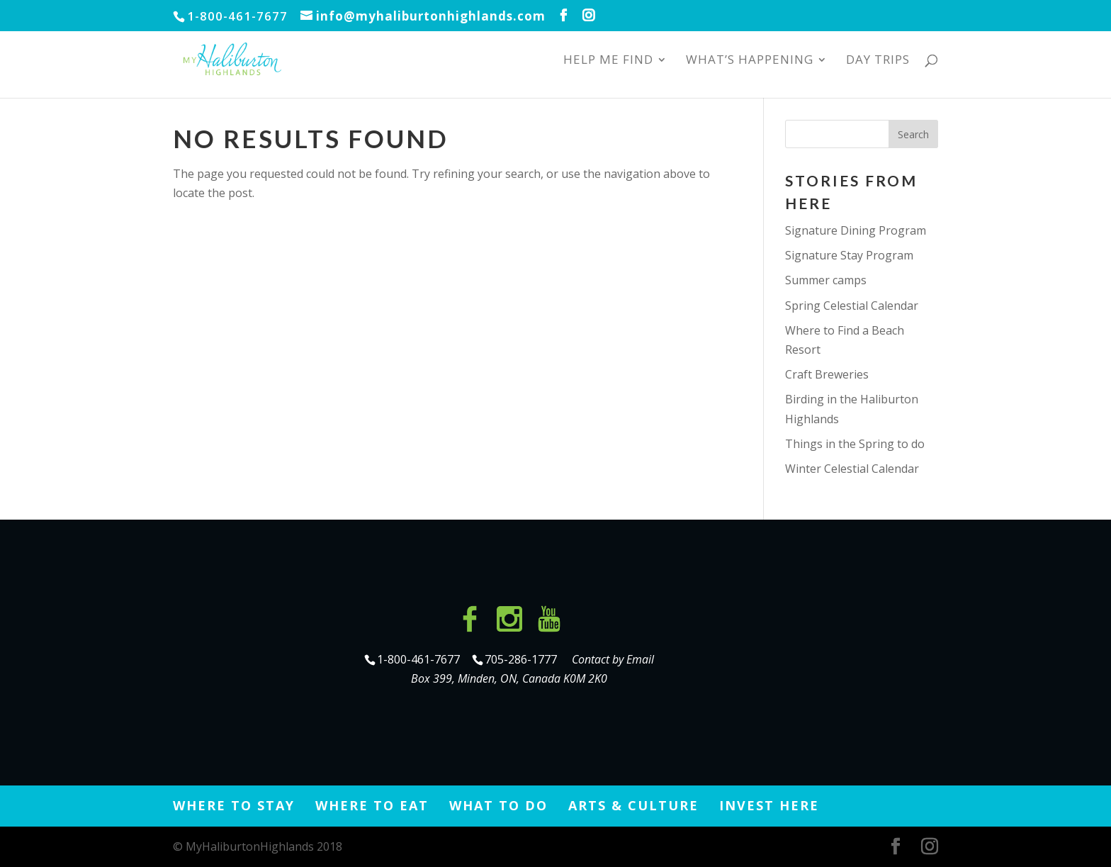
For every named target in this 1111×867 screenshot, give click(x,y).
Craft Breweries (827, 374)
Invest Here (769, 805)
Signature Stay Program (849, 255)
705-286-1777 (524, 659)
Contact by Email (613, 659)
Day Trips (878, 61)
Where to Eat (372, 805)
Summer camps (826, 280)
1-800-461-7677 (420, 659)
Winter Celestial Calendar (852, 468)
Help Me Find (608, 61)
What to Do (498, 805)
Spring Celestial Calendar (851, 305)
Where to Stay (234, 805)
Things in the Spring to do (855, 444)
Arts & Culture (633, 805)
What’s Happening (749, 61)
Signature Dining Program (855, 230)
